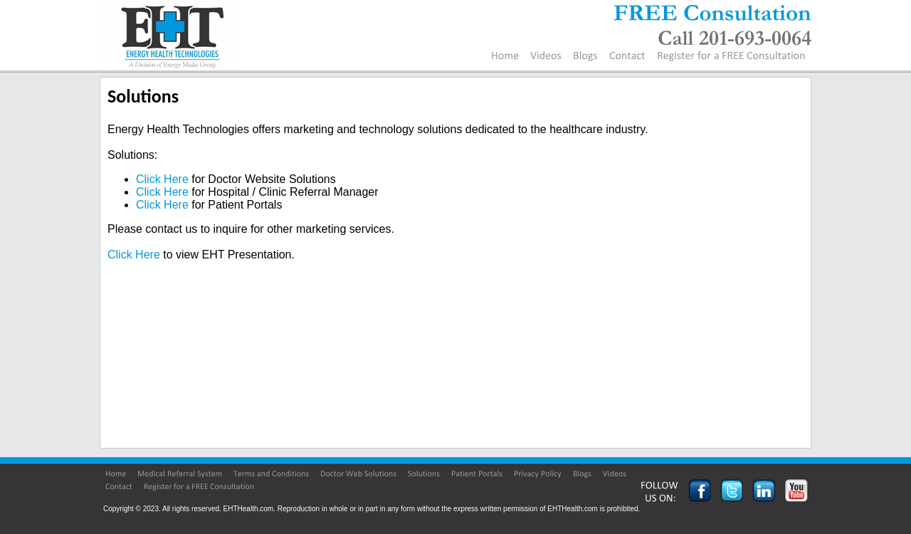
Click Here (162, 179)
